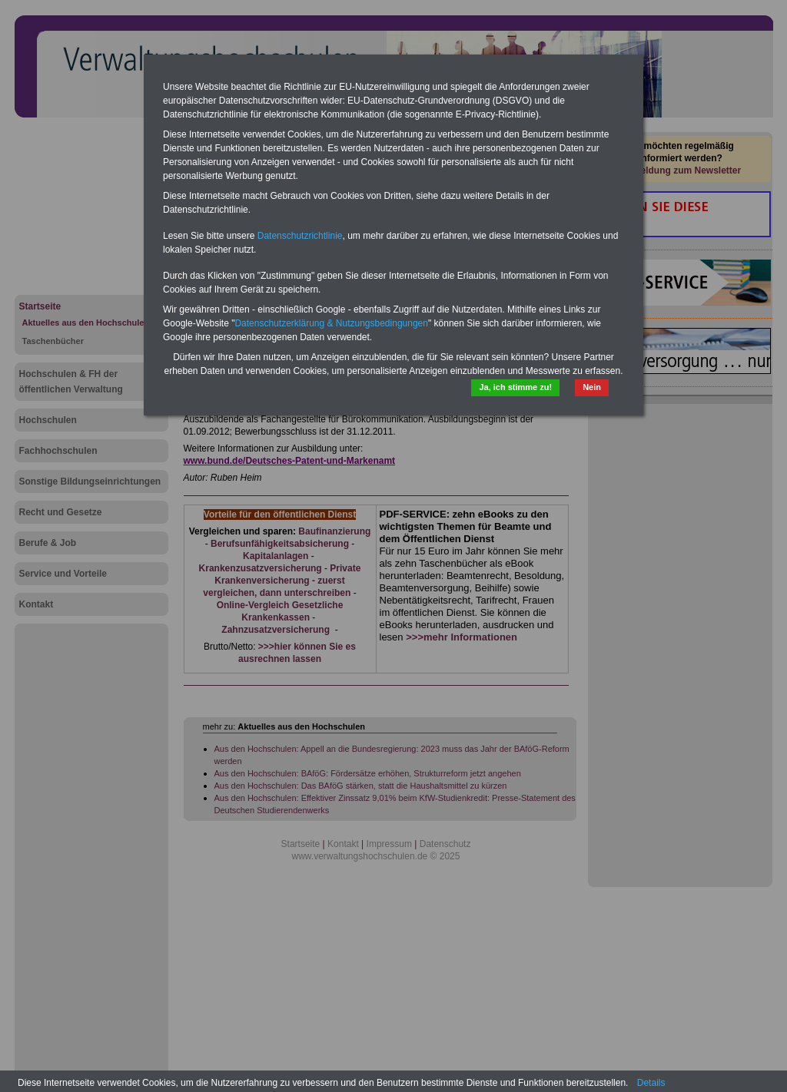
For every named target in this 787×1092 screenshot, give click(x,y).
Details (651, 1082)
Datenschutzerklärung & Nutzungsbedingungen (331, 323)
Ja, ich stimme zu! (515, 387)
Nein (592, 387)
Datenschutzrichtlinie (300, 235)
